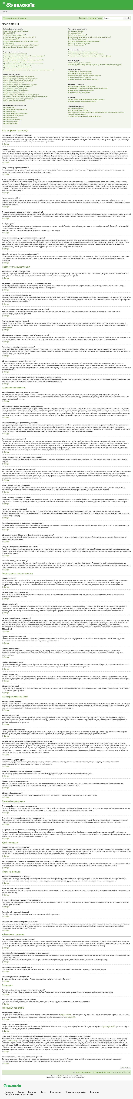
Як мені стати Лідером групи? (77, 39)
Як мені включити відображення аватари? (17, 66)
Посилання (55, 1092)
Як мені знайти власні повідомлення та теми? (83, 79)
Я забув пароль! (8, 43)
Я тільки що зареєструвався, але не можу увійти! (19, 37)
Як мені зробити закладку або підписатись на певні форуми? (88, 88)
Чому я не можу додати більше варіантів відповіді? (20, 85)
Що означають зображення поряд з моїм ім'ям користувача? (23, 64)
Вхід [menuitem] (100, 18)
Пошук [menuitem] (83, 18)
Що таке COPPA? (9, 33)
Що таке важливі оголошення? (13, 115)
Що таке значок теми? (10, 123)
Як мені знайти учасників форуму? (79, 77)
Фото (43, 1092)
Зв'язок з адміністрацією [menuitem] (84, 1072)
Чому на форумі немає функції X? (79, 110)
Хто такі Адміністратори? (76, 31)
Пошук (125, 18)
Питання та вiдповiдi (76, 1092)
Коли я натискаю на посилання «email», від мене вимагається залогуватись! (28, 70)
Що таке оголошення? (10, 117)
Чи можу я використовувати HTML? (15, 109)
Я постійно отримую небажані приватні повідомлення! (86, 54)
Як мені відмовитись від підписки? (79, 92)
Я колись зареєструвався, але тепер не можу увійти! (20, 41)
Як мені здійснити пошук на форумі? (80, 71)
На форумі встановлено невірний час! (15, 58)
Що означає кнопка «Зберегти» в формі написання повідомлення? (25, 96)
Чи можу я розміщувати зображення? (15, 113)
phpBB (8, 328)
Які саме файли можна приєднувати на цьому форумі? (86, 99)
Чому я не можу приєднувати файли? (15, 90)
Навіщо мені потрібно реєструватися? (15, 31)
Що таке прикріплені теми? (12, 119)
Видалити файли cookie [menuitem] (103, 1072)
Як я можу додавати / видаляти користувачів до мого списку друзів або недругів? (94, 64)
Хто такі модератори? (75, 33)
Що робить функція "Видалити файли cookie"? (18, 47)
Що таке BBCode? (9, 107)
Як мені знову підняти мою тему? (14, 100)
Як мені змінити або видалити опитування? (17, 86)
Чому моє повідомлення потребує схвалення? (18, 99)
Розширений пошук (128, 18)
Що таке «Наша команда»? (77, 45)
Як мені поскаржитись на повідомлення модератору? (21, 95)
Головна (9, 1092)
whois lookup (13, 1041)
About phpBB (70, 1017)
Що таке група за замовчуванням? (79, 43)
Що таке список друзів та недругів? (79, 63)
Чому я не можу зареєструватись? (14, 35)
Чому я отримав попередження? (14, 93)
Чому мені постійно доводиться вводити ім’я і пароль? (21, 45)
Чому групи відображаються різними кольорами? (84, 41)
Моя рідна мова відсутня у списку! (14, 62)
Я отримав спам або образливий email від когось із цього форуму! (90, 56)
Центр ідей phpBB (108, 1027)
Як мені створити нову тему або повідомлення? (19, 76)
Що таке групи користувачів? (77, 35)
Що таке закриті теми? (10, 121)
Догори (6, 144)
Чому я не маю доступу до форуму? (15, 89)
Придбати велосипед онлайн (19, 1094)
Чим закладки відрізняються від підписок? (82, 86)
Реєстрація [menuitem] (92, 18)
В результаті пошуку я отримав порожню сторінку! (84, 75)
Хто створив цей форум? (76, 108)
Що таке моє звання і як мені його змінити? (17, 68)
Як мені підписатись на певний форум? (81, 90)
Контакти (94, 1092)
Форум (20, 1092)
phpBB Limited (66, 1015)
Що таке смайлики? (9, 111)
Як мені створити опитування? (13, 83)
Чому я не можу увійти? (11, 39)
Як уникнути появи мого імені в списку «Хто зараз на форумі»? (24, 56)
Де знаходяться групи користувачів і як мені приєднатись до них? (89, 37)
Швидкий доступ (11, 18)
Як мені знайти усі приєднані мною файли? (82, 101)
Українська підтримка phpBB (77, 1077)
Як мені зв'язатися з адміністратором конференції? (85, 116)
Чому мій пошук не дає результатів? (80, 73)
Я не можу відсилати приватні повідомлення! (83, 52)
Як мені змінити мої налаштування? (15, 54)
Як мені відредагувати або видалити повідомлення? (20, 79)
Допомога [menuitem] (23, 18)
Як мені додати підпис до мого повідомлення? (18, 80)
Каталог (32, 1092)
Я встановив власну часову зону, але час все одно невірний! (23, 60)
